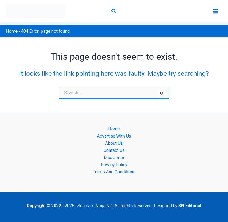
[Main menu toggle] (216, 11)
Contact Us (114, 150)
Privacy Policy (114, 164)
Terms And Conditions (114, 171)
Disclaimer (114, 157)
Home (12, 31)
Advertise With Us (114, 136)
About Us (114, 143)
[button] (114, 11)
